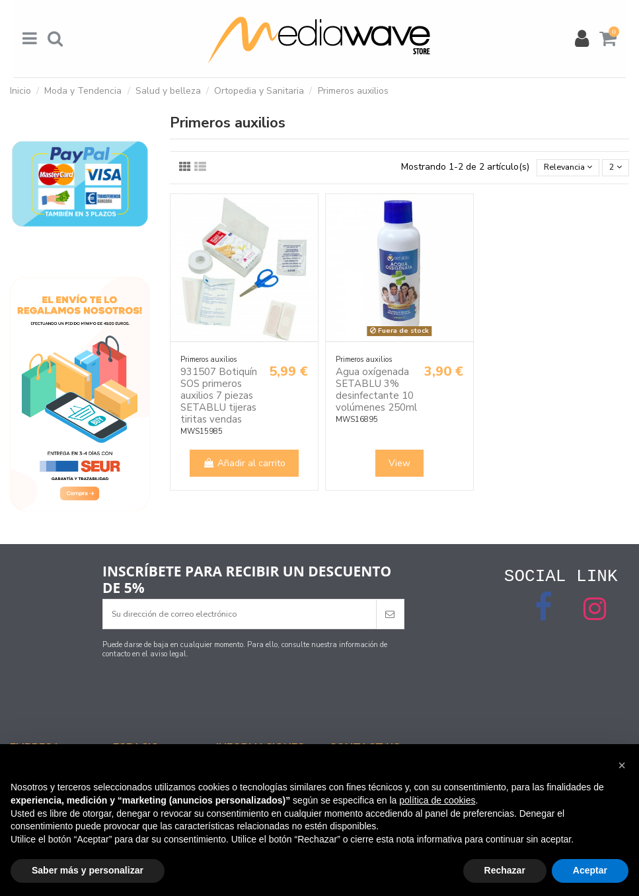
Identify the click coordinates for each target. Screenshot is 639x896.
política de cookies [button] (437, 800)
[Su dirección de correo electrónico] (239, 615)
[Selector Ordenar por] (560, 168)
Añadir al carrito (244, 465)
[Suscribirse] (390, 615)
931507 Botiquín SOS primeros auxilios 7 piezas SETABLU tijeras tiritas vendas (218, 397)
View (399, 465)
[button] (621, 765)
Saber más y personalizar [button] (87, 870)
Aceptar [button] (590, 870)
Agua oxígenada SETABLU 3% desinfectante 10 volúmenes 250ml (376, 391)
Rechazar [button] (504, 870)
